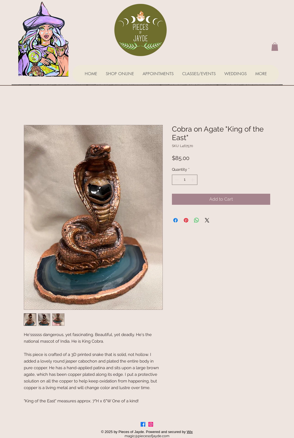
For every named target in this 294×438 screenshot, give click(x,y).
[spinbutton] (185, 180)
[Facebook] (143, 424)
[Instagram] (150, 424)
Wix (190, 432)
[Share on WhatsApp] (196, 220)
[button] (274, 47)
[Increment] (193, 180)
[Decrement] (176, 180)
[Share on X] (207, 220)
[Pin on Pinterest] (186, 220)
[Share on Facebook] (175, 220)
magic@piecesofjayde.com (147, 436)
